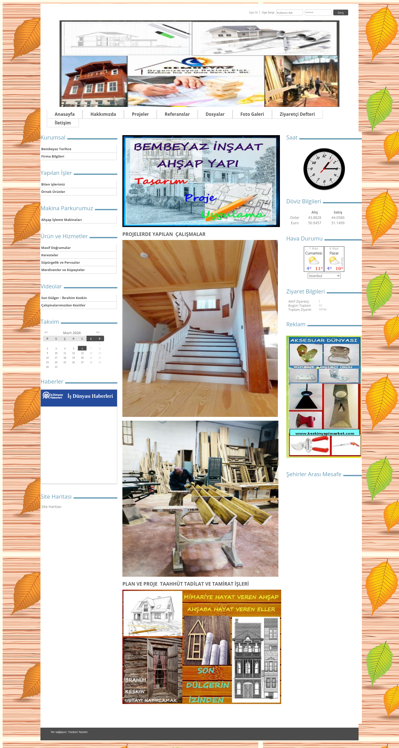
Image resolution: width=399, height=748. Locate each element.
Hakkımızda (103, 114)
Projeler (140, 114)
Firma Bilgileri (52, 156)
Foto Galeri (252, 114)
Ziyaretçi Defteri (297, 114)
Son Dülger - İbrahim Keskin (64, 297)
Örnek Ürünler (53, 191)
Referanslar (177, 114)
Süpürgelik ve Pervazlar (60, 262)
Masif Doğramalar (56, 247)
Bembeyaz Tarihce (56, 149)
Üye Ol (253, 12)
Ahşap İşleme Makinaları (61, 219)
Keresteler (49, 255)
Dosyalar (215, 114)
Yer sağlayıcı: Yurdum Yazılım (69, 731)
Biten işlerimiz (53, 184)
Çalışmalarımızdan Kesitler (63, 305)
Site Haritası (51, 506)
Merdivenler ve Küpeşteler (63, 269)
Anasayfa (65, 114)
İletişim (63, 123)
